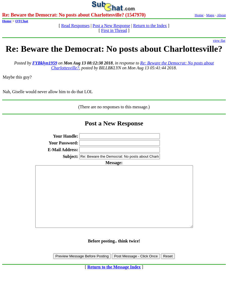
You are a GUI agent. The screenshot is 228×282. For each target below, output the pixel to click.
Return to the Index (150, 25)
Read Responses (75, 25)
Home (199, 15)
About (221, 15)
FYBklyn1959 (44, 63)
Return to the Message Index (114, 279)
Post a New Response (111, 25)
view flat (219, 40)
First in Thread (114, 30)
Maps (210, 15)
